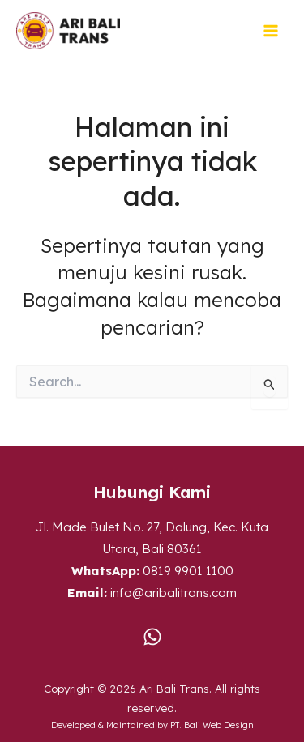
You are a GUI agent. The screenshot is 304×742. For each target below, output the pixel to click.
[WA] (152, 636)
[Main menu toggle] (271, 31)
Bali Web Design (219, 725)
